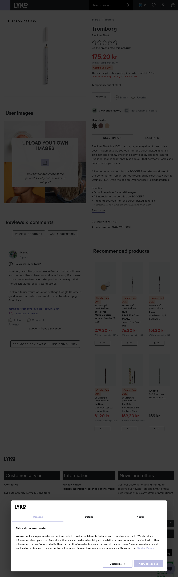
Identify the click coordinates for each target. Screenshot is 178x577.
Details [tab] (89, 516)
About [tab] (140, 516)
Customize (118, 563)
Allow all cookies (148, 563)
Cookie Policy (145, 548)
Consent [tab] (38, 516)
